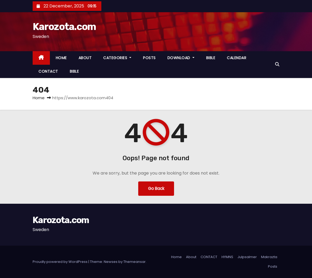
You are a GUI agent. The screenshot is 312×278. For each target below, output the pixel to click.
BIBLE (210, 57)
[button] (277, 64)
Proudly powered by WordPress (60, 261)
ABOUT (85, 57)
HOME (61, 57)
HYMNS (227, 256)
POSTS (149, 57)
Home (39, 98)
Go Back (156, 188)
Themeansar (134, 261)
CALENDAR (236, 57)
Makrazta (269, 256)
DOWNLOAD (180, 57)
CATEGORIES (117, 57)
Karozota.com (64, 26)
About (191, 256)
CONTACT (48, 71)
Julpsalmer (247, 256)
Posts (272, 266)
